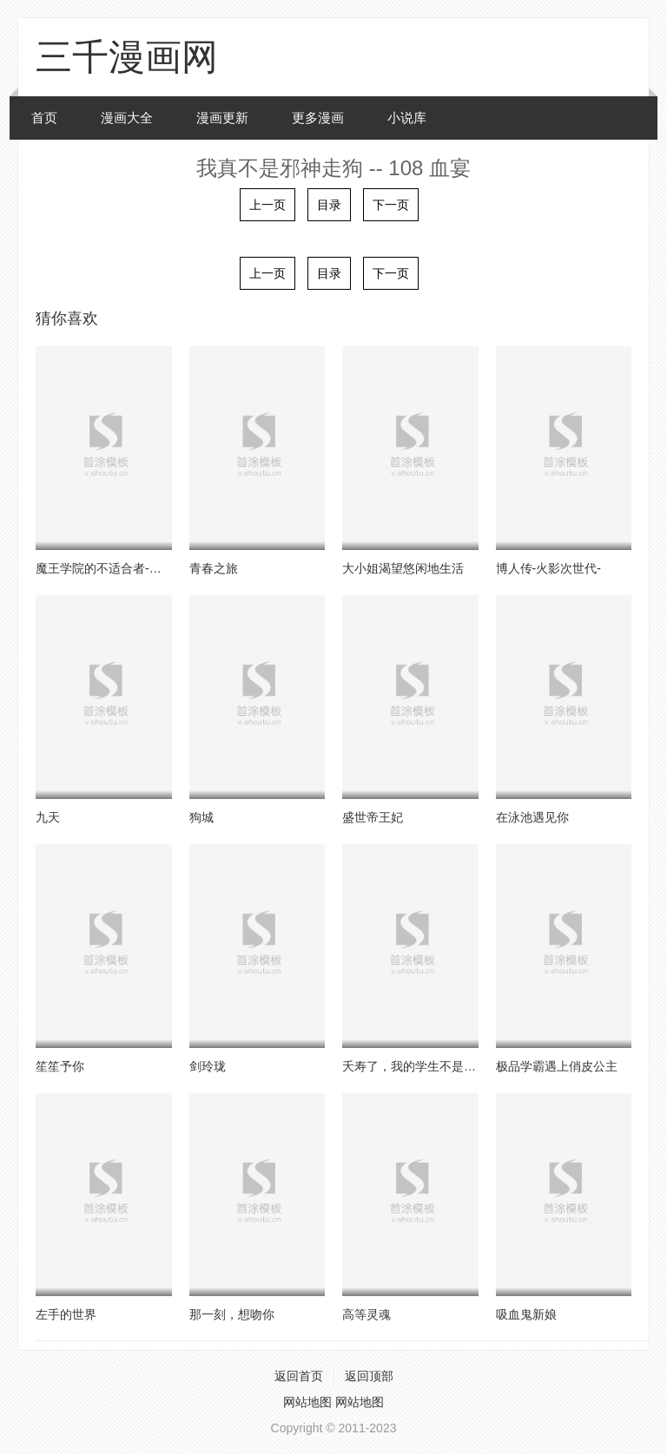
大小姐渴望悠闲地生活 (403, 568)
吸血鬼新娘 (526, 1314)
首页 (44, 117)
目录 (329, 205)
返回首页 (298, 1376)
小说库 (406, 117)
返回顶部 (369, 1376)
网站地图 (307, 1402)
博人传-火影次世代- (548, 568)
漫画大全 (127, 117)
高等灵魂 (366, 1314)
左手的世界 (66, 1314)
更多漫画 (318, 117)
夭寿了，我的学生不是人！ (415, 1066)
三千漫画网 (127, 56)
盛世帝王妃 (372, 817)
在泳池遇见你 (532, 817)
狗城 (201, 817)
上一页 (267, 205)
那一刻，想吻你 (231, 1314)
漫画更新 (222, 117)
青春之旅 (213, 568)
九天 (48, 817)
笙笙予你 (60, 1066)
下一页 (391, 205)
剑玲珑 (207, 1066)
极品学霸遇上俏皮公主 (556, 1066)
